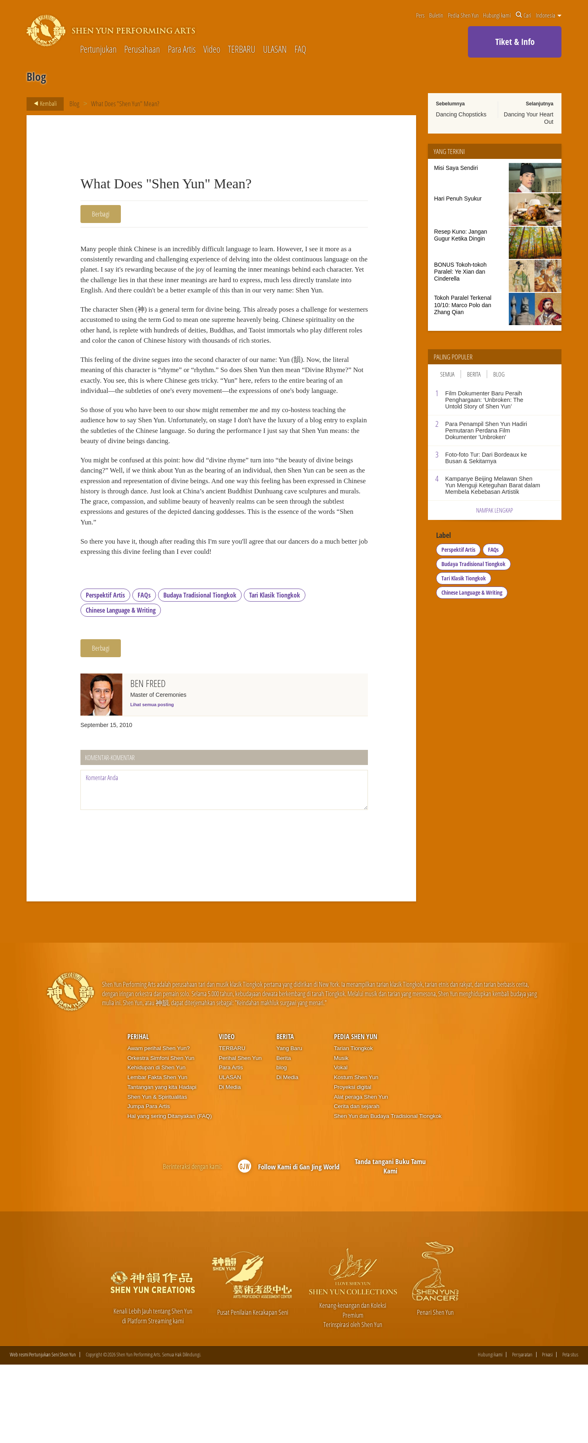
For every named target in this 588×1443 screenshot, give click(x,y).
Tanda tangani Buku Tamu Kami (390, 1243)
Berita (474, 374)
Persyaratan (522, 1433)
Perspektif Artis (105, 673)
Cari (523, 15)
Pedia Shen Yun (463, 15)
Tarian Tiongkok (353, 1126)
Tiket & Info (515, 41)
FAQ (300, 49)
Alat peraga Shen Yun (361, 1174)
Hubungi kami (497, 15)
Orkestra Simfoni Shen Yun (160, 1136)
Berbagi (100, 214)
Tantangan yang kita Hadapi (161, 1165)
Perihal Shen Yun (240, 1136)
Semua (447, 374)
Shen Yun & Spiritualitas (157, 1174)
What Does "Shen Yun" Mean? (125, 103)
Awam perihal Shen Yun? (158, 1126)
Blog (74, 103)
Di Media (230, 1165)
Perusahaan (142, 49)
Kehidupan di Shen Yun (156, 1145)
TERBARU (241, 49)
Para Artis (182, 49)
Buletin (436, 15)
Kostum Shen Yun (356, 1155)
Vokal (340, 1145)
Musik (341, 1136)
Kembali (43, 104)
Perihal (138, 1114)
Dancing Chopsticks (461, 114)
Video (211, 49)
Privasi (547, 1433)
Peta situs (570, 1433)
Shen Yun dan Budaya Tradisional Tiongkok (388, 1194)
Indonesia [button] (548, 15)
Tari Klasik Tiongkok (274, 673)
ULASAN (275, 49)
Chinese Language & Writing (121, 688)
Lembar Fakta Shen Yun (157, 1155)
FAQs (144, 673)
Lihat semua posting (152, 782)
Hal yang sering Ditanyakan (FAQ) (169, 1194)
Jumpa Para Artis (148, 1184)
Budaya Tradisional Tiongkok (199, 673)
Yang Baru (289, 1126)
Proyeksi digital (353, 1165)
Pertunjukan (98, 49)
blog (281, 1145)
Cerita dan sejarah (356, 1184)
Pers (420, 15)
